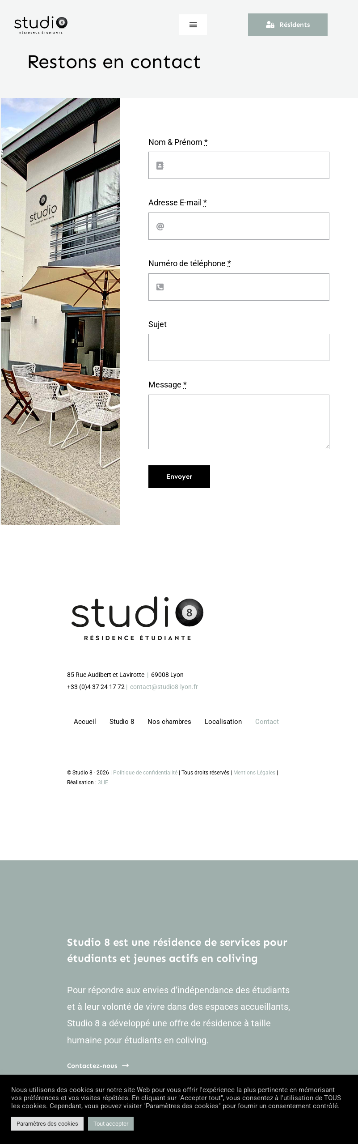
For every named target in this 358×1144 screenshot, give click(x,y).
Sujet (157, 324)
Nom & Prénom (178, 142)
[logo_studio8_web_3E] (139, 600)
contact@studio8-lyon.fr (164, 686)
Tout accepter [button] (110, 1123)
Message (167, 384)
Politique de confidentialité (145, 773)
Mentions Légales (254, 773)
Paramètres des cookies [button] (47, 1123)
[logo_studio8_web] (41, 19)
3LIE (103, 782)
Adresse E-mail (177, 202)
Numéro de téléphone (189, 263)
